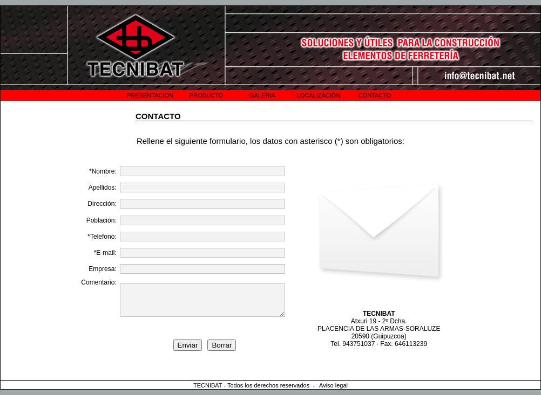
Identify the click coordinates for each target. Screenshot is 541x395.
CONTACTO (375, 95)
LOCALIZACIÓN (319, 95)
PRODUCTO (207, 95)
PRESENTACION (150, 95)
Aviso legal (333, 385)
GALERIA (262, 95)
